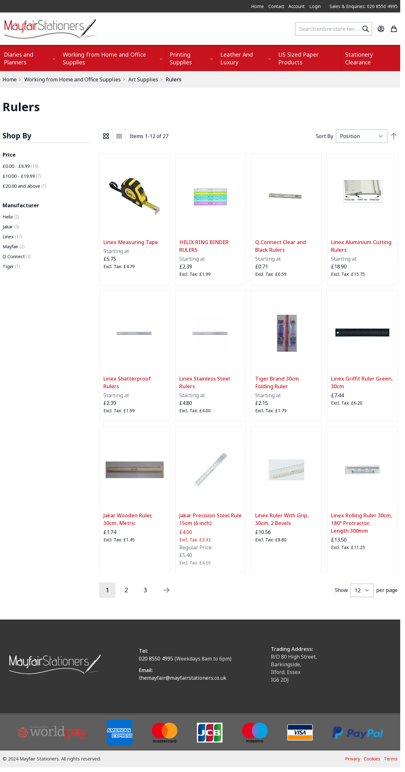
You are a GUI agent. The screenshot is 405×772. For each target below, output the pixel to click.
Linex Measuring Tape (130, 242)
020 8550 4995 (156, 658)
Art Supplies (143, 79)
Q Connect (17, 256)
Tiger (11, 266)
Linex (12, 237)
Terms (391, 759)
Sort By (324, 136)
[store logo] (51, 29)
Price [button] (9, 154)
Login (315, 6)
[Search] (365, 29)
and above (24, 186)
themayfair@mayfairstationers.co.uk (182, 677)
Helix (11, 217)
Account (296, 6)
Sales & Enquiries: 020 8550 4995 (363, 6)
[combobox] (333, 29)
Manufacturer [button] (21, 205)
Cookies (372, 759)
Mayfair (13, 246)
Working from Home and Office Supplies (72, 79)
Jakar (11, 227)
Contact (276, 6)
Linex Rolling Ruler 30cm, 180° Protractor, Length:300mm (361, 523)
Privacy (352, 759)
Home (257, 6)
